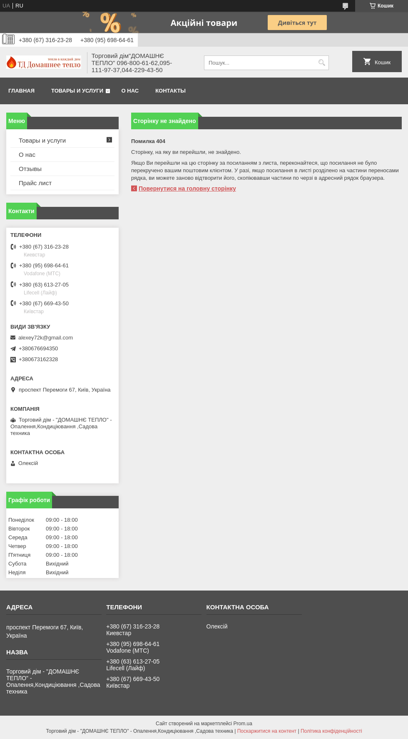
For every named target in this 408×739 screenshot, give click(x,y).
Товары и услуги (77, 91)
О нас (130, 91)
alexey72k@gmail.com (45, 337)
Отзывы (30, 168)
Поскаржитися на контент (266, 731)
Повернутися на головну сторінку (187, 188)
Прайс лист (35, 182)
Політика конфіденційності (331, 731)
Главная (21, 91)
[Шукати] (321, 62)
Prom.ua (243, 723)
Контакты (170, 91)
